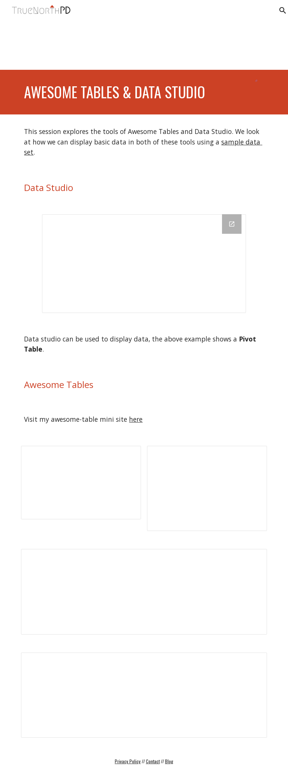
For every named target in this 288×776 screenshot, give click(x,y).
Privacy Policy (128, 761)
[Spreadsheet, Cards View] (207, 488)
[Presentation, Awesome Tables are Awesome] (81, 482)
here (135, 419)
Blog (169, 761)
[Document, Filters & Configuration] (144, 591)
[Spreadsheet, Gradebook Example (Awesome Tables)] (144, 695)
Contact (153, 761)
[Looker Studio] (144, 263)
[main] (133, 92)
